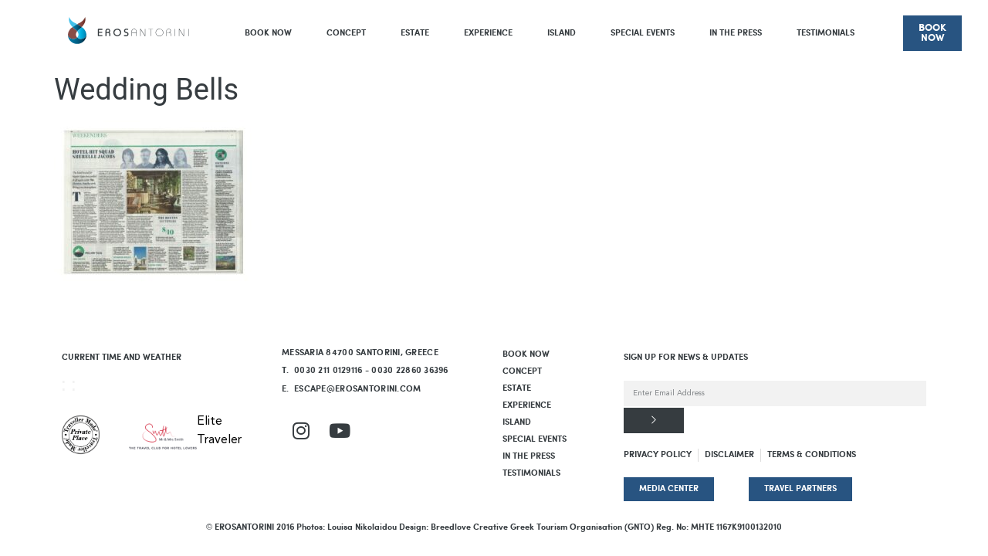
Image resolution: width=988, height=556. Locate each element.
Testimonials (825, 33)
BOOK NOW (268, 33)
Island (561, 33)
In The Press (735, 33)
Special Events (643, 33)
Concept (346, 33)
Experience (488, 33)
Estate (415, 33)
